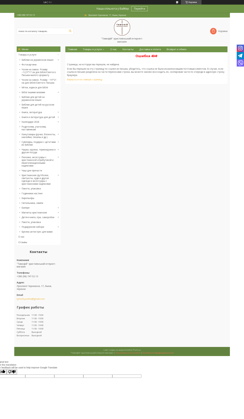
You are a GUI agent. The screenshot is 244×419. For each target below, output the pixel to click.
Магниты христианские (34, 212)
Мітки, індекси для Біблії (35, 87)
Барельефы (28, 198)
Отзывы (22, 242)
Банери (26, 207)
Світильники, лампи (32, 202)
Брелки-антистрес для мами (37, 231)
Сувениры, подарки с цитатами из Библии (39, 143)
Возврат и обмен (176, 49)
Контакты (128, 49)
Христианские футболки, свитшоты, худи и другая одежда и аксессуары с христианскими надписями (36, 179)
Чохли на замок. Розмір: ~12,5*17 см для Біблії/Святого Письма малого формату (39, 72)
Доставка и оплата (150, 49)
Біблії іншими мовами (33, 92)
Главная (72, 49)
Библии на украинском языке (38, 59)
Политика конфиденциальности (157, 352)
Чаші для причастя (32, 170)
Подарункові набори (33, 226)
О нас (21, 236)
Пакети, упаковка (31, 188)
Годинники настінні (32, 193)
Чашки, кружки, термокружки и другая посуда (39, 151)
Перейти (139, 8)
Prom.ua (137, 350)
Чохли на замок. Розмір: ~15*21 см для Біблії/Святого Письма (39, 81)
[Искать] (70, 31)
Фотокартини (29, 64)
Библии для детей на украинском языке (33, 98)
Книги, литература (32, 112)
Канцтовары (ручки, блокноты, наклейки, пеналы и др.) (39, 136)
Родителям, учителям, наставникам (34, 128)
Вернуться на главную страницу (84, 79)
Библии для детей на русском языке (38, 106)
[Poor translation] (12, 372)
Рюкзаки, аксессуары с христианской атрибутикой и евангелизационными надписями (38, 161)
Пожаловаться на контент (127, 352)
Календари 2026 (30, 121)
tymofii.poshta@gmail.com (31, 298)
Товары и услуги (27, 54)
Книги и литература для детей (38, 117)
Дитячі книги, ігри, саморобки (38, 217)
